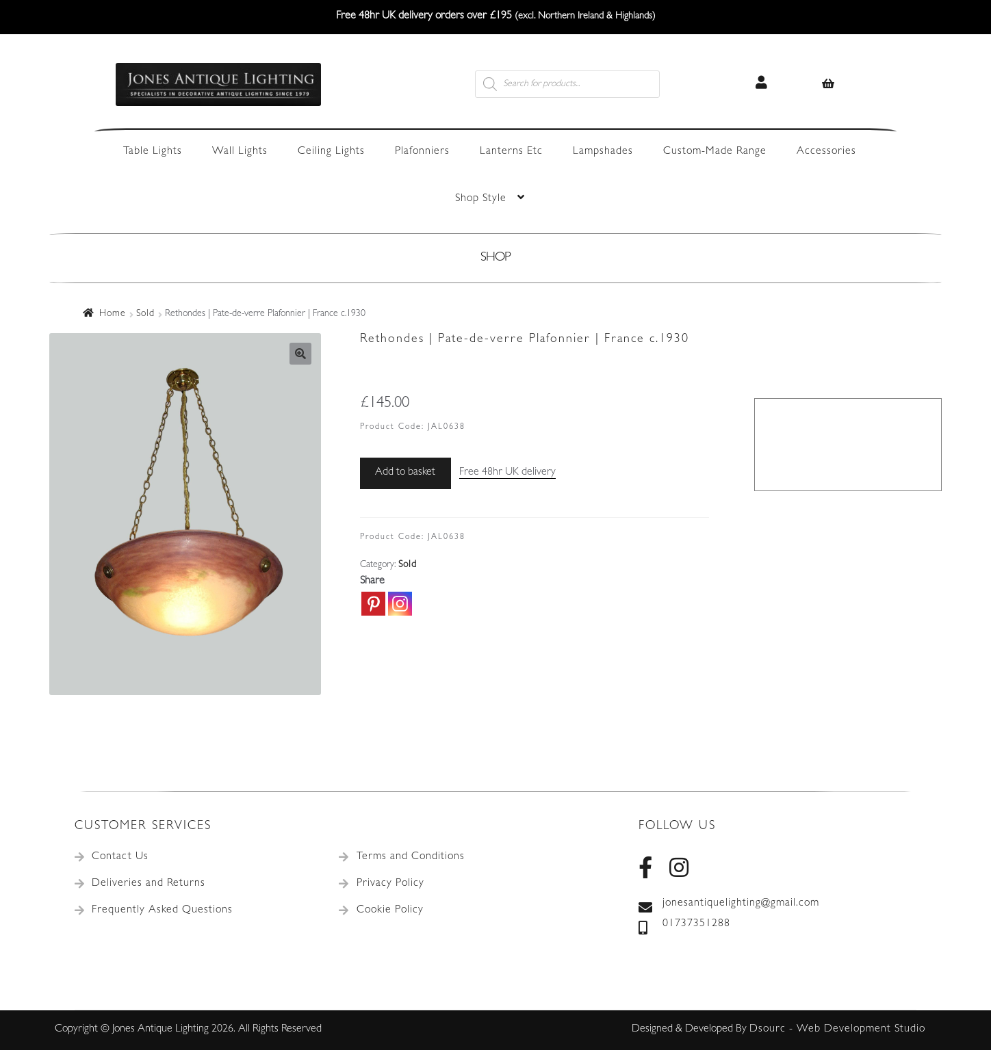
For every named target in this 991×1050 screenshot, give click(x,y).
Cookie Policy (390, 910)
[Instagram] (400, 604)
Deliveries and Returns (148, 883)
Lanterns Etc (511, 151)
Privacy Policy (390, 883)
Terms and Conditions (411, 857)
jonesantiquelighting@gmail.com (729, 904)
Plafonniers (422, 151)
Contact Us (120, 857)
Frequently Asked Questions (162, 910)
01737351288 (684, 925)
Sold (145, 314)
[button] (300, 354)
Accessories (826, 151)
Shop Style (480, 199)
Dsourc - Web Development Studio (837, 1029)
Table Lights (152, 151)
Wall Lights (240, 151)
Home (112, 314)
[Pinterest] (373, 604)
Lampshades (603, 151)
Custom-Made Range (715, 151)
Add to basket (405, 472)
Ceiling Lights (331, 151)
